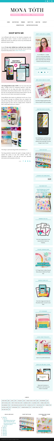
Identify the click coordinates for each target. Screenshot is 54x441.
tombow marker (25, 407)
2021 (4, 432)
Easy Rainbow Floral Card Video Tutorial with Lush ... (9, 421)
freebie (47, 405)
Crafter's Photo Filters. (20, 50)
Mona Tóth (6, 439)
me (26, 149)
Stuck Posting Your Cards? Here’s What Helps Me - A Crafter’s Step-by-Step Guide (43, 191)
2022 (4, 430)
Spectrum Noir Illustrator (18, 405)
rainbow (26, 402)
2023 (4, 429)
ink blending (4, 405)
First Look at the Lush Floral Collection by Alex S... (10, 424)
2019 (4, 435)
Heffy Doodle (5, 402)
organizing (14, 407)
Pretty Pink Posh (15, 402)
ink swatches (5, 409)
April (5, 426)
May (5, 419)
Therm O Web (43, 402)
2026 (4, 417)
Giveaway (20, 400)
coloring (34, 402)
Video (12, 400)
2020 (4, 433)
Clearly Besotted (36, 407)
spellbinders (42, 400)
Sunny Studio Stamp (31, 400)
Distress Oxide (5, 407)
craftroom (39, 405)
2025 (4, 427)
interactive (30, 405)
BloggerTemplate (16, 439)
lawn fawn (4, 400)
